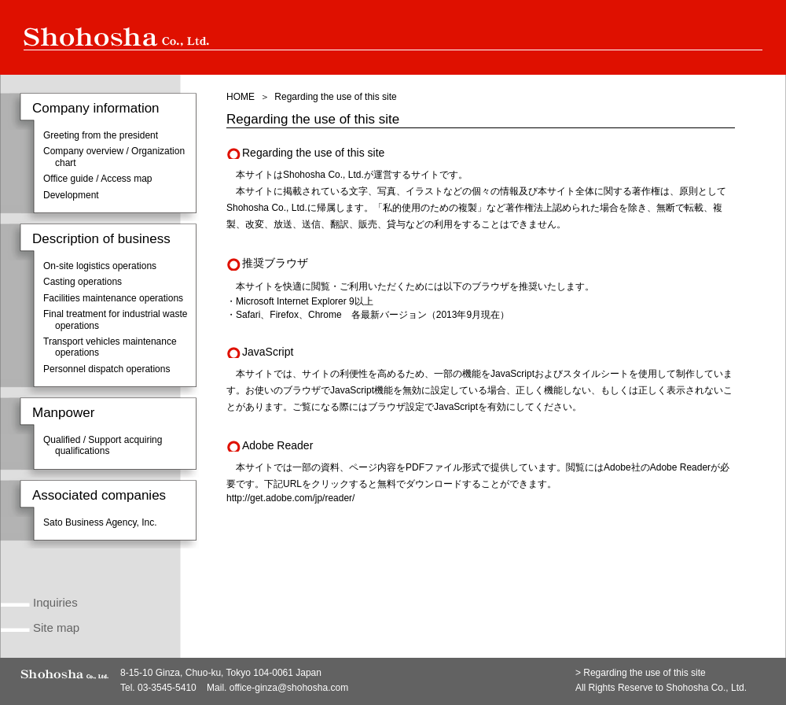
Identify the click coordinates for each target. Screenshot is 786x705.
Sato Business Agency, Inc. (100, 522)
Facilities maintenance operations (113, 298)
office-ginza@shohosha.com (289, 687)
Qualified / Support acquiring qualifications (102, 445)
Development (71, 195)
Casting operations (82, 281)
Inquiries (55, 602)
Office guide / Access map (97, 178)
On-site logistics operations (99, 265)
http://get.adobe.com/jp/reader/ (290, 498)
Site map (56, 627)
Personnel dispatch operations (106, 369)
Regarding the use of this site (644, 672)
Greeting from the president (100, 135)
